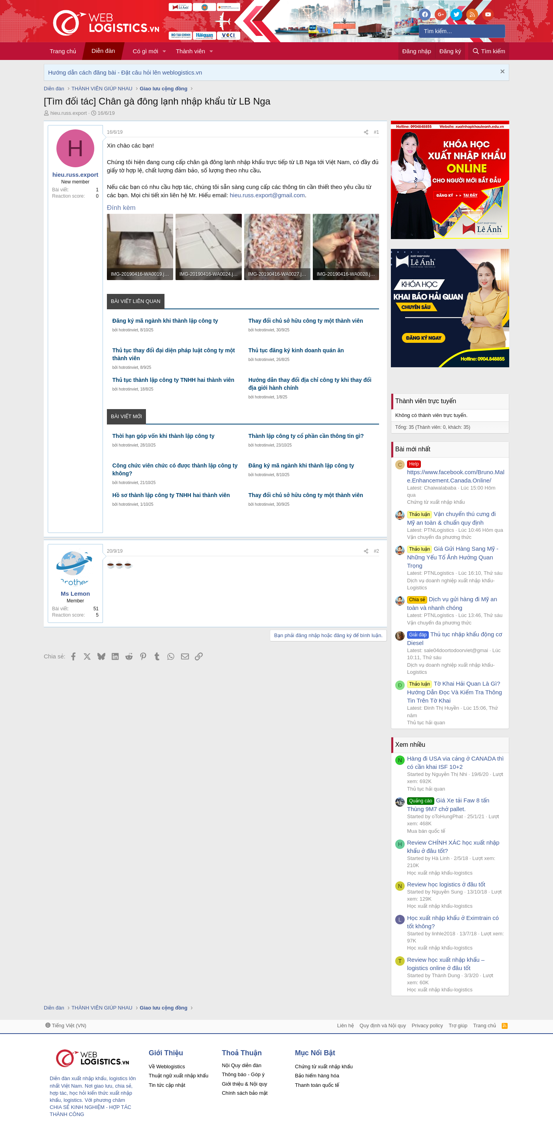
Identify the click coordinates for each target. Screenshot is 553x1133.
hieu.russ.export (68, 113)
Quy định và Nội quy (383, 1025)
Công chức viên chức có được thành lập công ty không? (174, 469)
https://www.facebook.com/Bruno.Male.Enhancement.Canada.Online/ (455, 472)
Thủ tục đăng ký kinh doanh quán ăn (296, 350)
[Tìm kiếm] (462, 31)
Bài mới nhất (412, 449)
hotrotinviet (128, 330)
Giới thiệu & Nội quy (244, 1084)
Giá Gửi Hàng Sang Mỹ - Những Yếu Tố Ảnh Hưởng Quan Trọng (453, 557)
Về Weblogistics (167, 1066)
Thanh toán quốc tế (317, 1085)
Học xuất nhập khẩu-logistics (440, 873)
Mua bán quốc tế (426, 831)
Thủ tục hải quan (426, 722)
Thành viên (190, 51)
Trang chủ (63, 51)
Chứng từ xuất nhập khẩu (436, 502)
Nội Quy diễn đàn (241, 1065)
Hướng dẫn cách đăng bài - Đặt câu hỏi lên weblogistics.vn (125, 72)
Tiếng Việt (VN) (65, 1025)
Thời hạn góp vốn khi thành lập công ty (163, 436)
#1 (376, 132)
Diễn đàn (103, 50)
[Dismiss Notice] (501, 72)
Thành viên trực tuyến (425, 401)
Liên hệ (345, 1025)
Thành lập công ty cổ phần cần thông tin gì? (306, 436)
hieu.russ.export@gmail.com (267, 195)
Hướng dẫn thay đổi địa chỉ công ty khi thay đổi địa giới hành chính (310, 384)
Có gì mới (145, 51)
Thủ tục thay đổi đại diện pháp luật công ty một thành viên (173, 354)
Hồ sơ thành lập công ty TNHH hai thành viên (171, 495)
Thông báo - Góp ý (243, 1074)
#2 (376, 551)
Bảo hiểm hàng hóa (317, 1076)
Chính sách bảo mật (244, 1093)
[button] (164, 51)
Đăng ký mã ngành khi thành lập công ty (165, 321)
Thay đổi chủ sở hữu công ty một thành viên (305, 321)
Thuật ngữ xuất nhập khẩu (178, 1076)
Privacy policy (427, 1025)
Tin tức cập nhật (167, 1085)
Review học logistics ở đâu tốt (446, 884)
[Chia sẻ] (366, 132)
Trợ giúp (458, 1025)
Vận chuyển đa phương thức (439, 537)
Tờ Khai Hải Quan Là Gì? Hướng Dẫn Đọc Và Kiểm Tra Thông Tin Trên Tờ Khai (454, 692)
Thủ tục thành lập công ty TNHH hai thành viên (173, 380)
